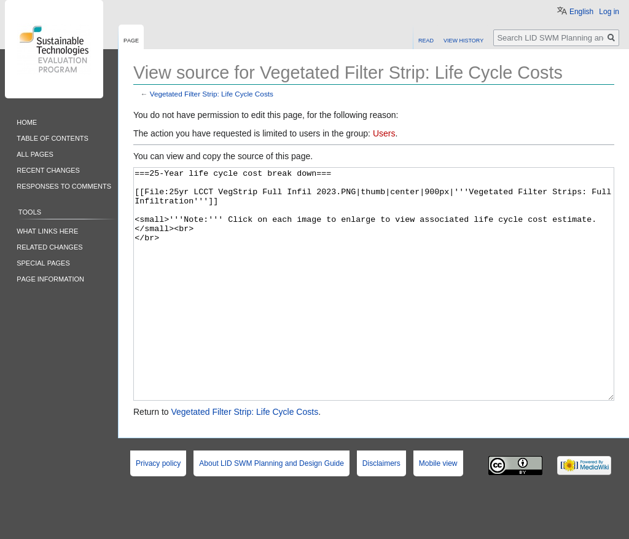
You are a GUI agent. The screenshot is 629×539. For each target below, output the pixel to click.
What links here (47, 230)
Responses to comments (64, 185)
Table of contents (52, 137)
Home (27, 121)
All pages (35, 153)
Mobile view (438, 509)
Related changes (49, 246)
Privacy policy (158, 509)
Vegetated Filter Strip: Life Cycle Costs (211, 94)
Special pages (43, 262)
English (581, 11)
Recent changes (48, 169)
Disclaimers (381, 509)
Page (131, 39)
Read (426, 39)
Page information (50, 278)
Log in (609, 11)
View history (463, 39)
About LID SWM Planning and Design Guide (271, 509)
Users (384, 133)
